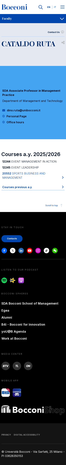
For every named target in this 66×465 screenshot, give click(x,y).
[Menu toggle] (62, 7)
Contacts (12, 238)
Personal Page (17, 116)
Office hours (15, 122)
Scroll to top (54, 205)
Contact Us (56, 32)
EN (48, 7)
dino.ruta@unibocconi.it (23, 110)
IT (55, 7)
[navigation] (33, 18)
